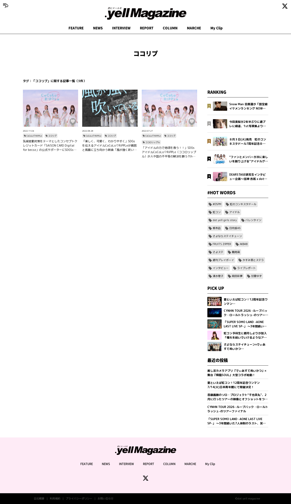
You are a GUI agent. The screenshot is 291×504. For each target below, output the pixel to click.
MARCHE (194, 28)
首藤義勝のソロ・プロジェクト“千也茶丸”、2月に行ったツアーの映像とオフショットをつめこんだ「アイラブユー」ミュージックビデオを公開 (237, 397)
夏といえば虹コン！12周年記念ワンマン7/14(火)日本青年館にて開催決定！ (233, 385)
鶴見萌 (236, 252)
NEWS (98, 28)
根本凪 (217, 228)
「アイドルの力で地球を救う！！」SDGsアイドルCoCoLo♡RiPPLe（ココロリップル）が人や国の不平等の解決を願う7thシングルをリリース (169, 152)
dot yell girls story (225, 220)
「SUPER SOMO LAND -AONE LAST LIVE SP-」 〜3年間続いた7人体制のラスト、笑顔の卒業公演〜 (236, 421)
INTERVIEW (121, 28)
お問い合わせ (105, 498)
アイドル (234, 212)
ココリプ (52, 135)
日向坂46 (234, 228)
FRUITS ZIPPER (222, 244)
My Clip (216, 28)
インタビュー (221, 268)
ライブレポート (246, 268)
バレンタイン (253, 220)
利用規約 (55, 498)
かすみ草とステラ (253, 260)
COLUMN (170, 28)
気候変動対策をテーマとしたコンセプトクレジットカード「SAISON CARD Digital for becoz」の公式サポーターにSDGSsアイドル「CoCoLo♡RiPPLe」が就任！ (50, 145)
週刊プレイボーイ (223, 260)
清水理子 (218, 276)
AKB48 (243, 244)
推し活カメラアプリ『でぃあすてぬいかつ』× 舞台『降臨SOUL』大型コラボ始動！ (236, 373)
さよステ (218, 252)
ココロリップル (152, 142)
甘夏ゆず (256, 276)
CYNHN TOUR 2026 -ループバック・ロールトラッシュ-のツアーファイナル (237, 409)
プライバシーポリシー (79, 498)
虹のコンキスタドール (243, 204)
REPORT (146, 28)
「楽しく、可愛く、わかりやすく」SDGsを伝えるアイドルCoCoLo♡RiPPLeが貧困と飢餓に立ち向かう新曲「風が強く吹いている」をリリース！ (109, 145)
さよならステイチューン (227, 236)
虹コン (217, 212)
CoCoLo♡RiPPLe (34, 135)
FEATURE (76, 28)
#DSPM (217, 204)
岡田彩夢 (237, 276)
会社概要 (39, 498)
